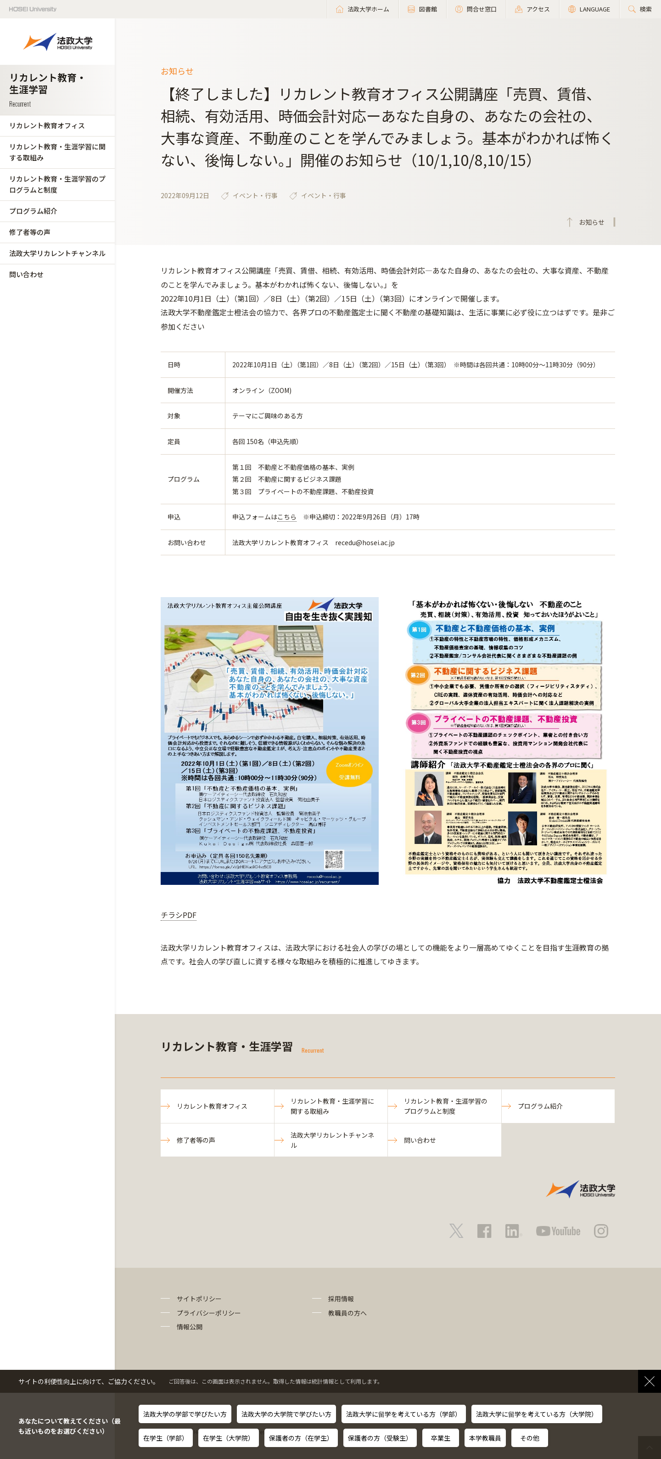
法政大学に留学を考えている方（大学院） (537, 1414)
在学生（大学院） (228, 1437)
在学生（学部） (165, 1437)
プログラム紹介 (33, 211)
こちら (287, 516)
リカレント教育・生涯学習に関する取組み (57, 152)
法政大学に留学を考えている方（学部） (403, 1414)
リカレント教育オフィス (47, 125)
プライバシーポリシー (209, 1312)
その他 (529, 1437)
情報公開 (189, 1326)
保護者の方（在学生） (301, 1437)
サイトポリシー (199, 1298)
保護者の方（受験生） (380, 1437)
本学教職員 (485, 1437)
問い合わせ (26, 274)
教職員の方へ (347, 1312)
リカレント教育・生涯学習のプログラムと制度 (57, 184)
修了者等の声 (29, 232)
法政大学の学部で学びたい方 (185, 1414)
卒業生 (440, 1437)
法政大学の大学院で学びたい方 (286, 1414)
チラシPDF (178, 914)
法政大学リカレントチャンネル (57, 253)
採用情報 (341, 1298)
